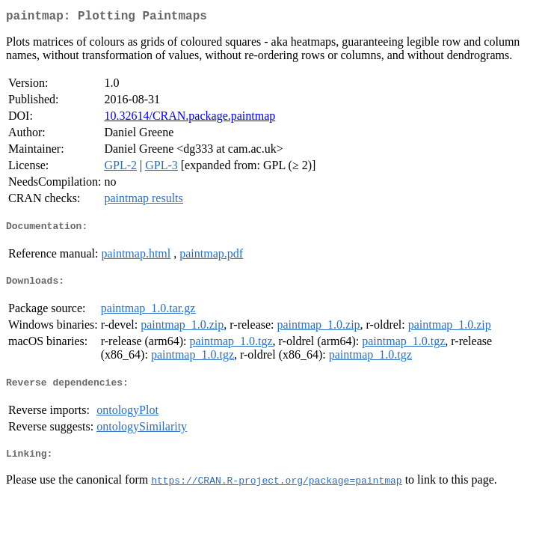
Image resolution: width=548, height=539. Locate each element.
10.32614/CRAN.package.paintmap (189, 118)
